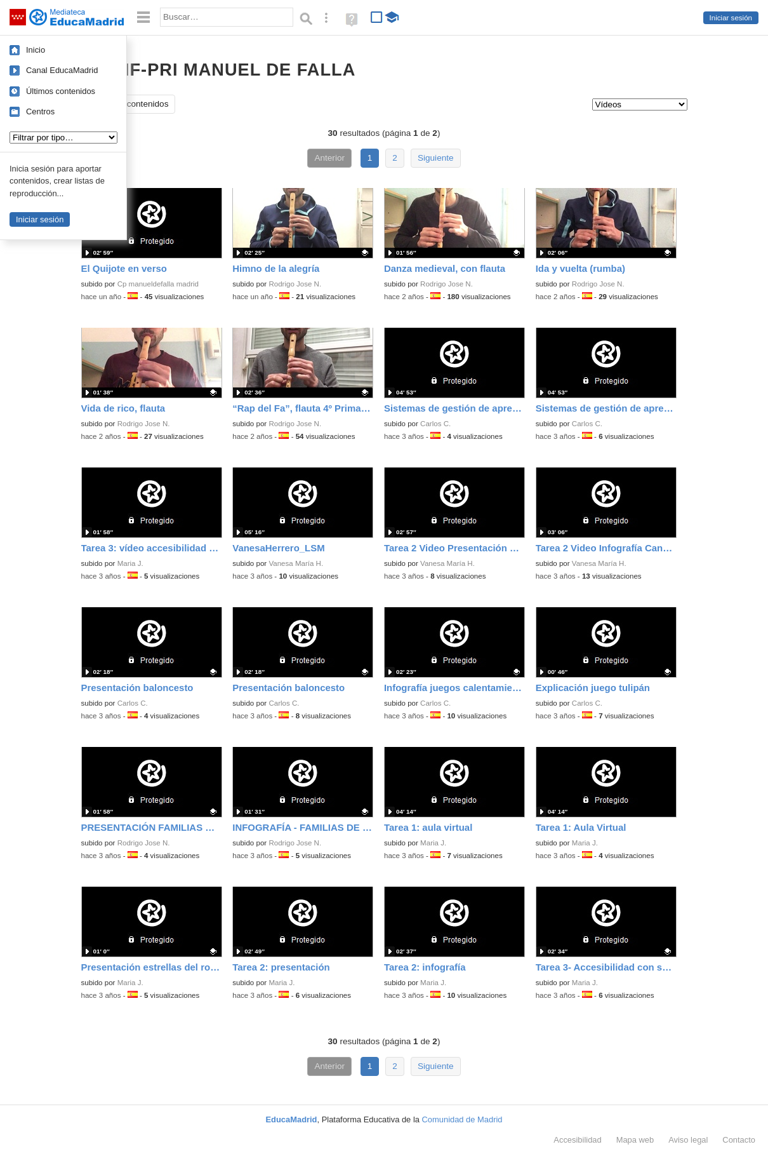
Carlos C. (435, 423)
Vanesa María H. (295, 563)
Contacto (738, 1140)
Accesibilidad (577, 1140)
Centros (40, 111)
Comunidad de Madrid (462, 1119)
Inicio (35, 50)
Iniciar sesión (731, 18)
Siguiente (436, 158)
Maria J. (130, 563)
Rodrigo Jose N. (294, 284)
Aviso (688, 1140)
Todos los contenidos (128, 104)
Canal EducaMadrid (62, 70)
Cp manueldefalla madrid (158, 284)
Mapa (635, 1140)
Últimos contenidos (60, 91)
